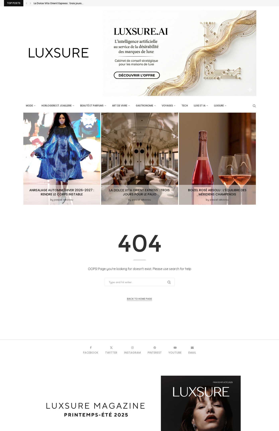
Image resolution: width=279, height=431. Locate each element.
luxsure (219, 105)
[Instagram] (132, 350)
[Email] (192, 350)
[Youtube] (175, 350)
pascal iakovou (63, 199)
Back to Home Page (139, 298)
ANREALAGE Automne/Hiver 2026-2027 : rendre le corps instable (72, 3)
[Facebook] (90, 350)
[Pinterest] (155, 350)
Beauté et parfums (92, 105)
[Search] (254, 106)
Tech (184, 105)
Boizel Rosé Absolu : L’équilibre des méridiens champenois (217, 192)
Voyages (167, 105)
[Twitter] (111, 350)
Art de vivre (119, 105)
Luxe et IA (199, 105)
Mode (29, 105)
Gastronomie (144, 105)
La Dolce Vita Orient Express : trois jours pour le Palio (139, 192)
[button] (26, 3)
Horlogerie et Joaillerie (56, 105)
